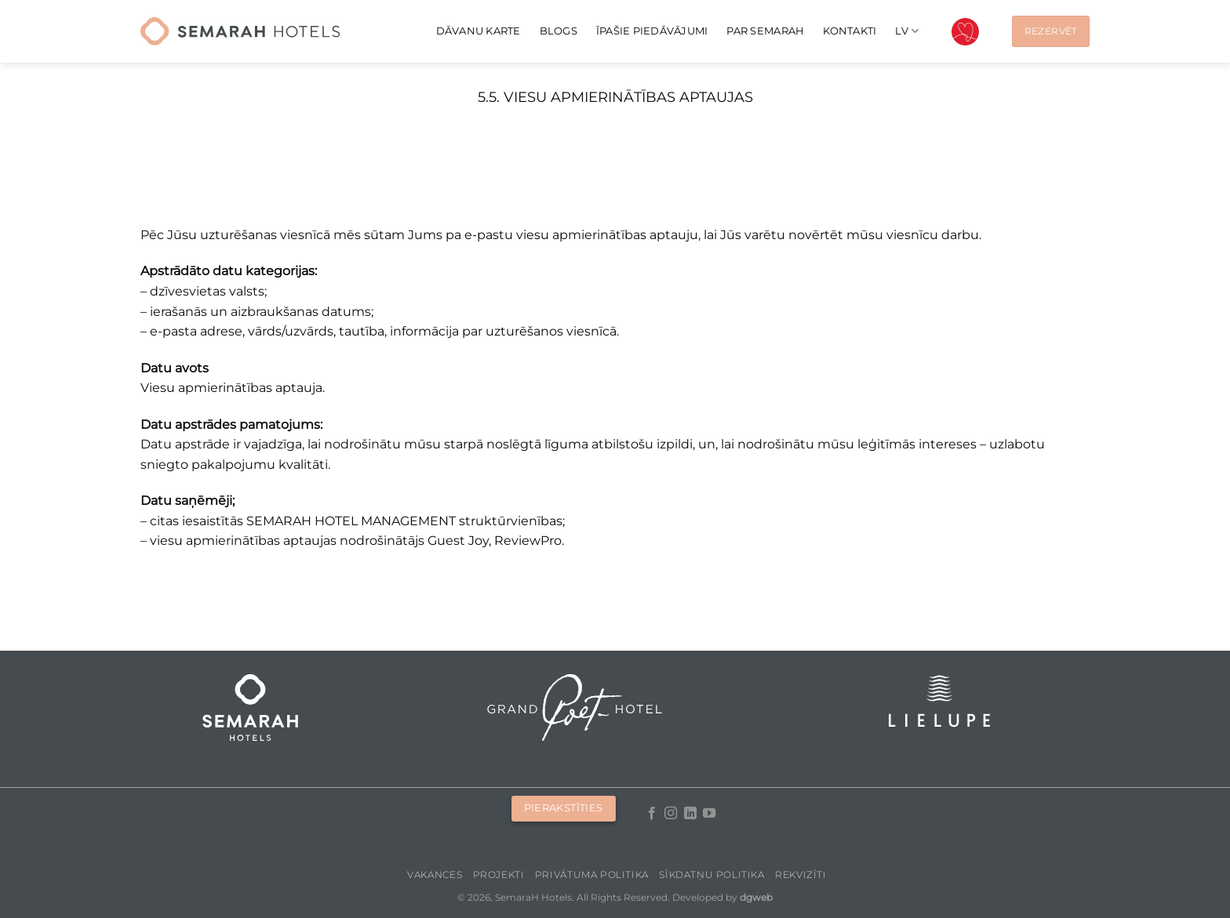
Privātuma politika (592, 874)
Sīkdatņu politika (711, 874)
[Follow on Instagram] (670, 814)
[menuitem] (907, 31)
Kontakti (849, 31)
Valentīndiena (965, 31)
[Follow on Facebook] (652, 814)
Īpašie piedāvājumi (652, 31)
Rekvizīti (801, 874)
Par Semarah (765, 31)
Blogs (558, 31)
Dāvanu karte (478, 31)
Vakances (434, 874)
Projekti (499, 874)
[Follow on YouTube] (709, 814)
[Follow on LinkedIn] (690, 814)
